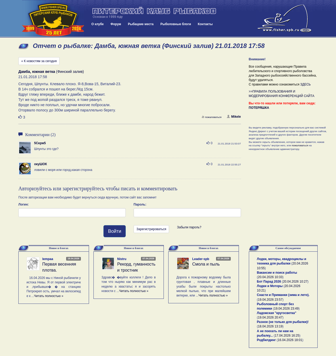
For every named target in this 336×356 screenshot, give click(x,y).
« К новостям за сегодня (39, 61)
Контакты (205, 24)
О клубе (97, 24)
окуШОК (40, 164)
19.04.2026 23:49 (286, 308)
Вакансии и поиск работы (277, 272)
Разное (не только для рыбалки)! (283, 322)
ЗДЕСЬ (305, 84)
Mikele (234, 116)
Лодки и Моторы (270, 286)
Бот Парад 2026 (269, 281)
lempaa (47, 259)
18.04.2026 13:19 (270, 326)
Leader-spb (200, 259)
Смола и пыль (206, 264)
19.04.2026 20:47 (270, 317)
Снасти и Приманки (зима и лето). (283, 295)
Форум (116, 24)
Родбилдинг (266, 340)
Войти (114, 231)
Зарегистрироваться (151, 229)
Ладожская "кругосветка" (276, 313)
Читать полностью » (49, 296)
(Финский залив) (51, 71)
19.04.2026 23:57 (270, 299)
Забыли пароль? (189, 227)
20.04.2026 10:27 (295, 281)
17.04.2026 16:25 (287, 335)
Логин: (23, 204)
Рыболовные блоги (175, 24)
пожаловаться (212, 117)
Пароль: (140, 204)
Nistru (122, 259)
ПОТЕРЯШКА (259, 108)
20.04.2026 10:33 (270, 277)
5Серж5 (40, 143)
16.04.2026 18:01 (290, 340)
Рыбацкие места (141, 24)
